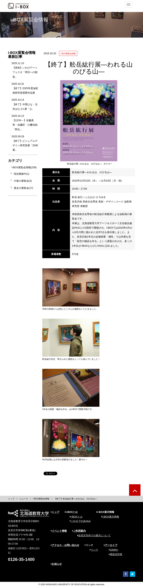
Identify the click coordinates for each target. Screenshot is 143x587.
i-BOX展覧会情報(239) (24, 167)
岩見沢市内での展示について (93, 535)
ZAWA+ (112, 549)
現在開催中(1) (21, 173)
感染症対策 (114, 554)
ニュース (23, 498)
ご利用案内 (79, 530)
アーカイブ (110, 545)
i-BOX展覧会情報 (41, 498)
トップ (11, 498)
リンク (92, 549)
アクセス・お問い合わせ (65, 545)
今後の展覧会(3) (23, 180)
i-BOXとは (74, 516)
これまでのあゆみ (79, 521)
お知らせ (56, 563)
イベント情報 (59, 530)
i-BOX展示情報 (109, 516)
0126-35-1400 (21, 559)
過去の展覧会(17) (23, 188)
